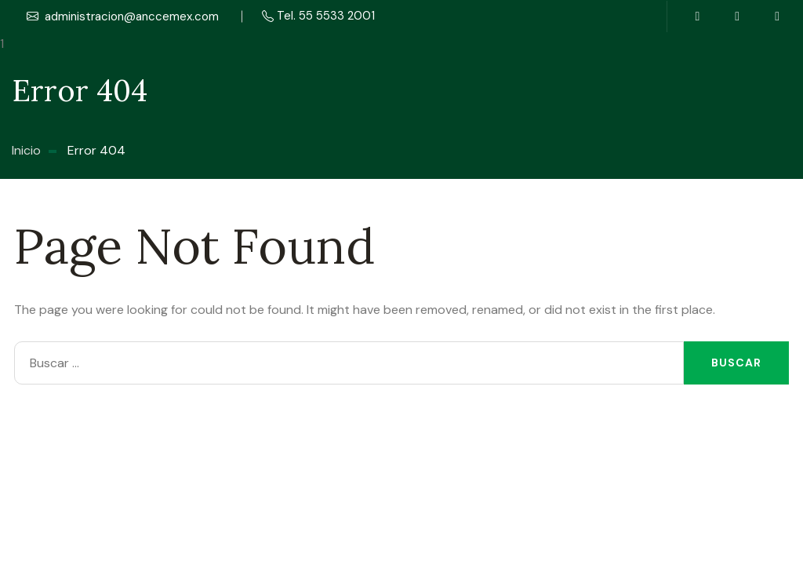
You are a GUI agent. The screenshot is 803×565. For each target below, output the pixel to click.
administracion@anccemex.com (123, 16)
